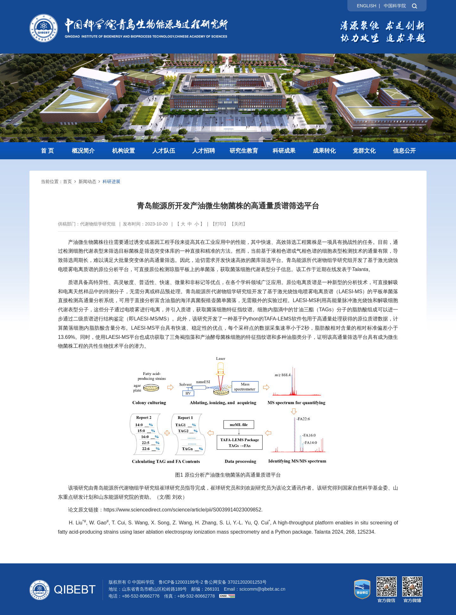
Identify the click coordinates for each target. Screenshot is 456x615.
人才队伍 (163, 151)
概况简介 (83, 151)
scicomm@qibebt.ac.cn (262, 589)
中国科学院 (395, 5)
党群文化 (364, 151)
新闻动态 (87, 181)
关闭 (238, 223)
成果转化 (324, 151)
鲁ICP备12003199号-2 (181, 582)
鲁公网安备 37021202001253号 (235, 582)
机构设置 (123, 151)
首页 (67, 181)
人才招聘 (203, 151)
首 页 (47, 151)
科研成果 (284, 151)
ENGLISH (366, 5)
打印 (219, 223)
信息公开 (404, 151)
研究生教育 (244, 151)
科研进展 (111, 181)
